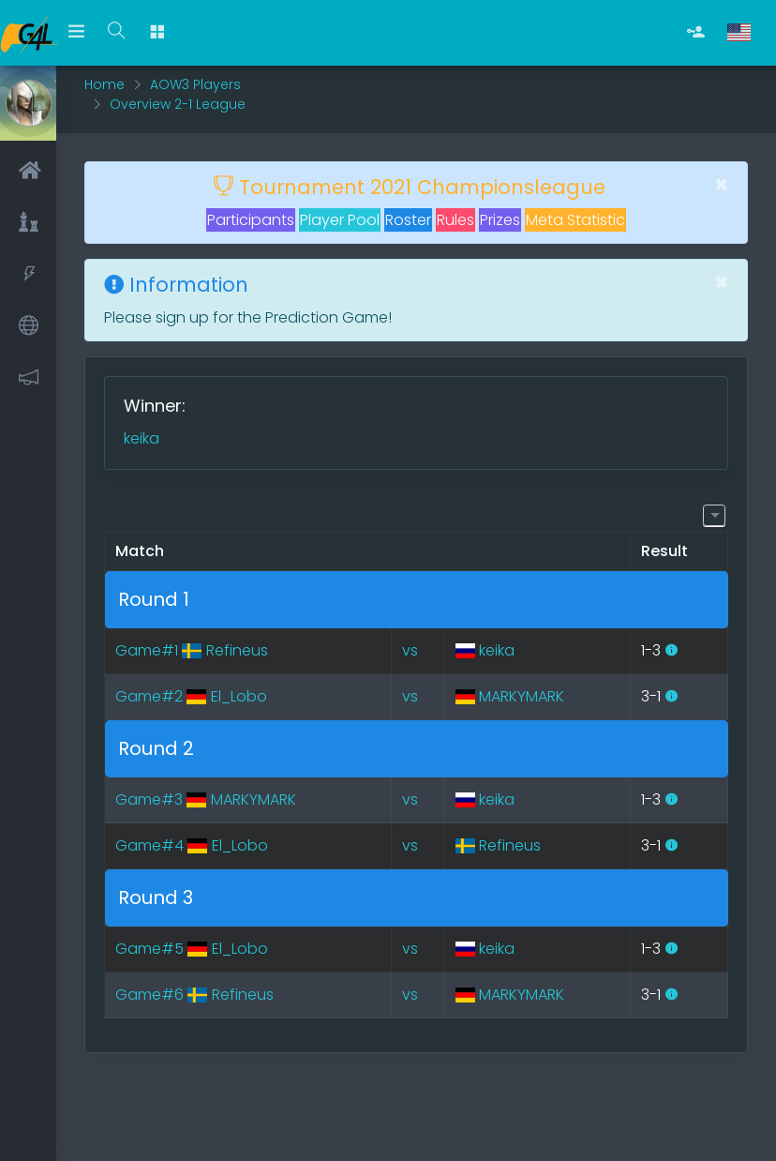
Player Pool (340, 220)
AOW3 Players (195, 84)
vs (410, 650)
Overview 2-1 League (178, 104)
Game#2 (190, 696)
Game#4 (191, 845)
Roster (408, 220)
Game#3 (205, 799)
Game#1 (191, 650)
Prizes (500, 220)
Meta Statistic (575, 220)
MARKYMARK (509, 696)
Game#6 (194, 994)
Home (104, 84)
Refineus (498, 845)
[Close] (721, 184)
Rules (455, 220)
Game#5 (191, 948)
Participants (250, 220)
